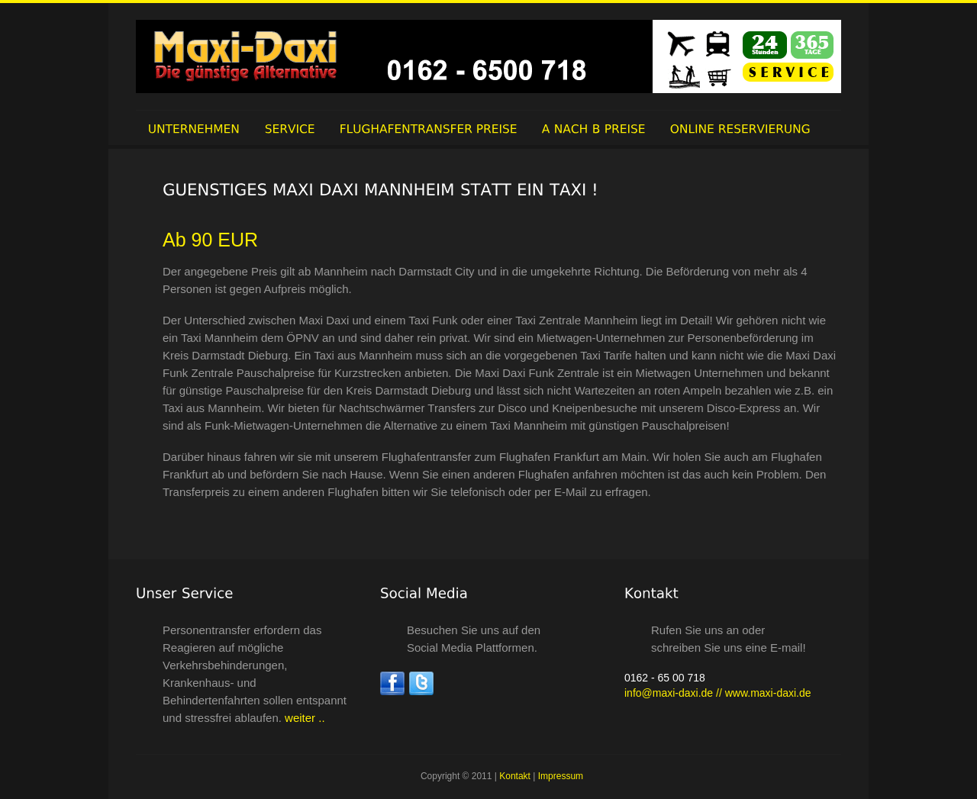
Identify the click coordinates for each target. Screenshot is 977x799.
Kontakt (514, 776)
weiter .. (303, 717)
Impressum (560, 776)
